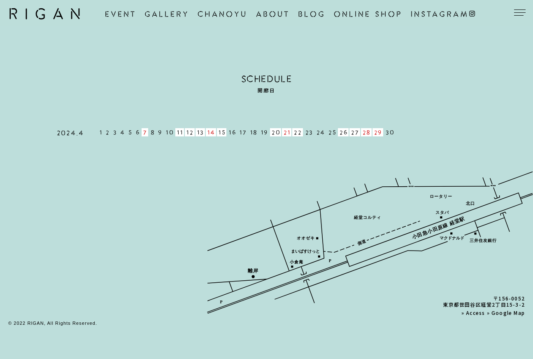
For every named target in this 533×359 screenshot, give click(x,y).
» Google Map (506, 312)
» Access (473, 312)
